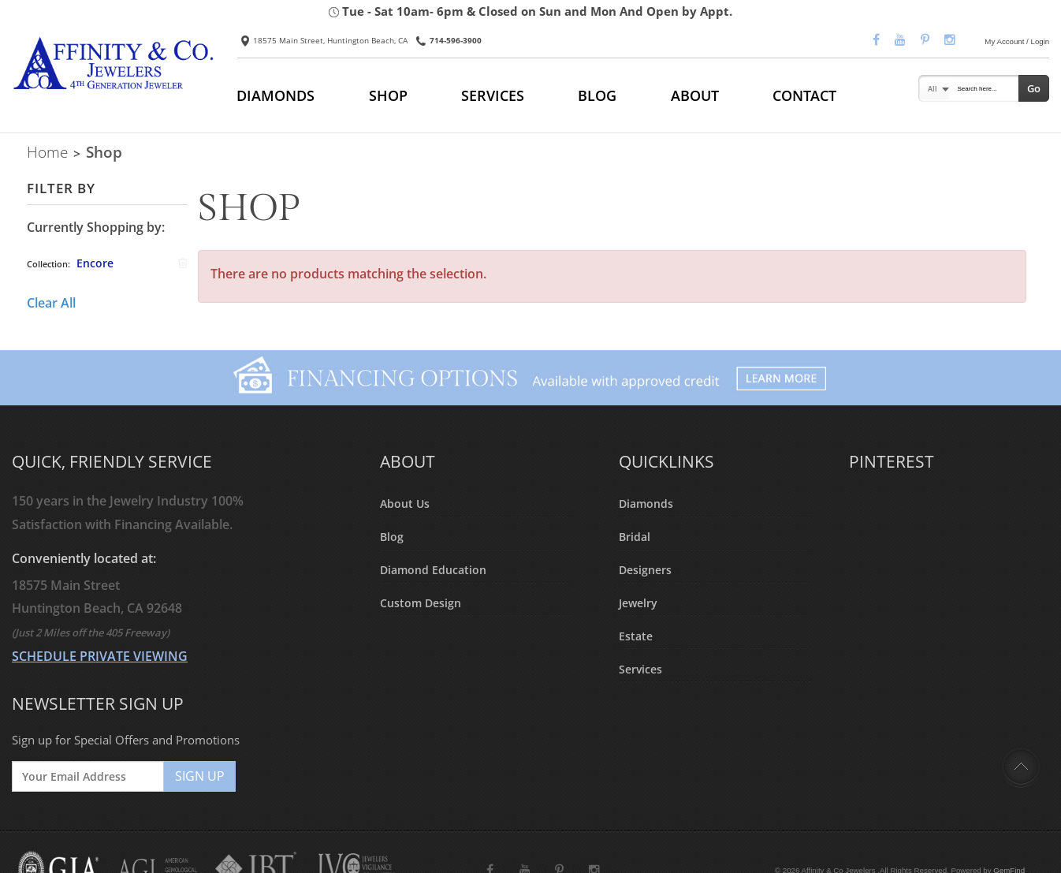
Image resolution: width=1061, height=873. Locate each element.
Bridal (634, 536)
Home (47, 152)
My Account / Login (1017, 41)
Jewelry (638, 602)
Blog (392, 536)
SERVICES (492, 95)
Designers (645, 569)
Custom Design (420, 602)
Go (1034, 88)
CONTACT (804, 95)
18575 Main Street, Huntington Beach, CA (324, 40)
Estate (636, 636)
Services (640, 669)
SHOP (388, 95)
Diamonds (646, 503)
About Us (405, 503)
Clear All (51, 303)
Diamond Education (433, 569)
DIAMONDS (275, 95)
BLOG (597, 95)
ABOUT (695, 95)
